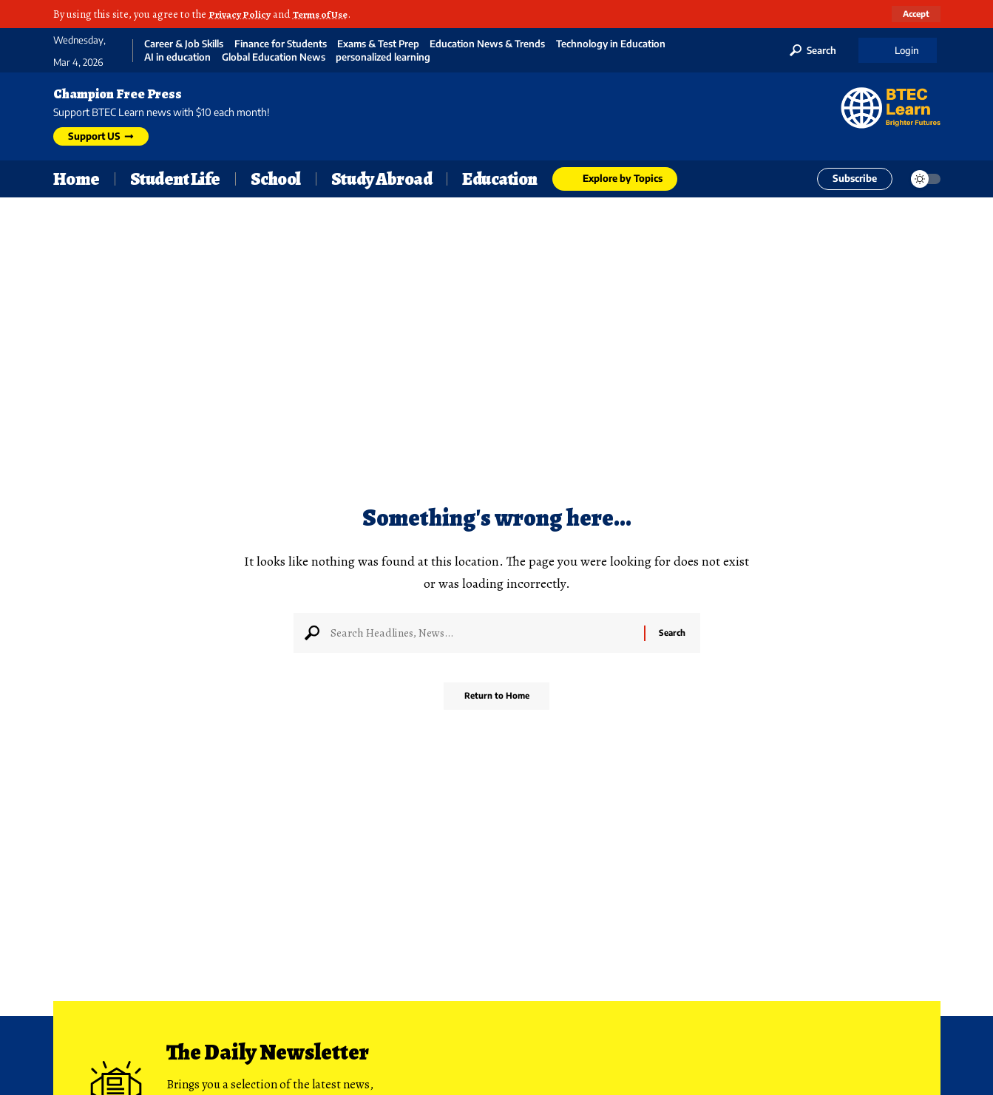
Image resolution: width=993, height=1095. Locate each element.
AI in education (177, 57)
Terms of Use (327, 14)
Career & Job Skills (183, 44)
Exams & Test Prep (378, 44)
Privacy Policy (241, 14)
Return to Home (496, 701)
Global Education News (273, 57)
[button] (915, 14)
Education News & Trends (487, 44)
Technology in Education (610, 44)
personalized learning (383, 57)
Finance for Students (280, 44)
